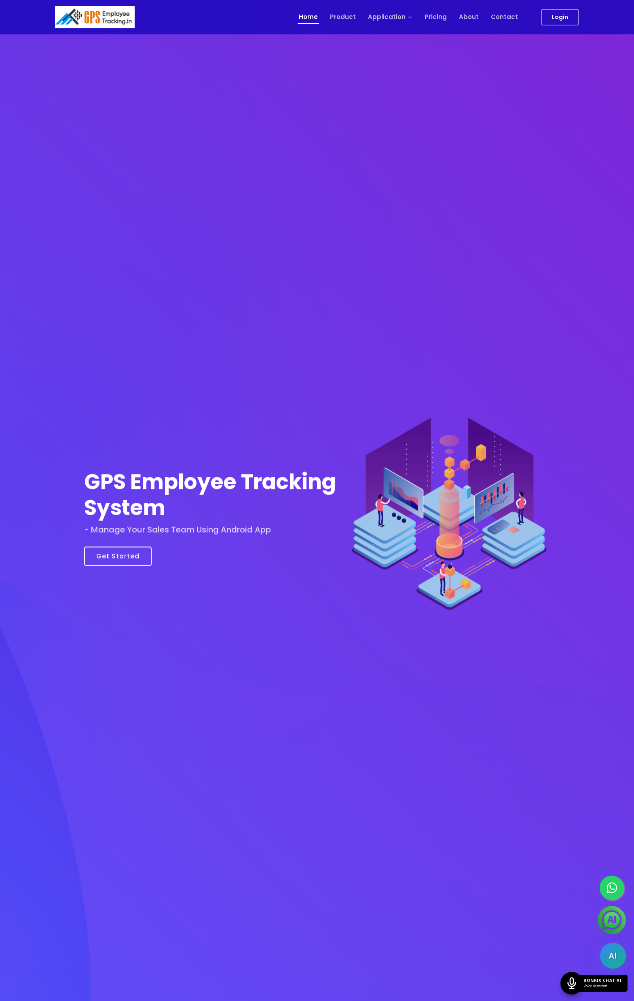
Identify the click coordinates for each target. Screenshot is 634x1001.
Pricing (436, 17)
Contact (504, 17)
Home (308, 17)
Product (343, 17)
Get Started (117, 560)
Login (560, 17)
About (469, 17)
